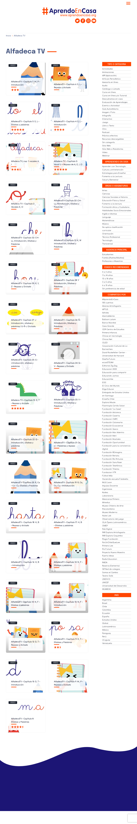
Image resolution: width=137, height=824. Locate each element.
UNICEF (105, 582)
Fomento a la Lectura (112, 176)
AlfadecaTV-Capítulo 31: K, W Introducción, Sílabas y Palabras (67, 243)
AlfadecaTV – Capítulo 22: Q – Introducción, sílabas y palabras (24, 443)
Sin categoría (108, 142)
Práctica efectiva (110, 136)
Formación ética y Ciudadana (115, 207)
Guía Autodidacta (110, 109)
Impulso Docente (110, 486)
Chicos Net (107, 339)
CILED (105, 343)
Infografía (106, 116)
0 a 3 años (107, 272)
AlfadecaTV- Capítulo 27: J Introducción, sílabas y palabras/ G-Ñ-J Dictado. (23, 323)
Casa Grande (108, 326)
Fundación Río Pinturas (112, 459)
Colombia (106, 610)
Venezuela (107, 643)
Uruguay (106, 640)
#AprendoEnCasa (110, 299)
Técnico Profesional (111, 237)
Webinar (106, 156)
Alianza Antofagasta (111, 306)
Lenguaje (106, 217)
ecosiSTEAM (107, 362)
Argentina (106, 600)
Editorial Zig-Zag (109, 366)
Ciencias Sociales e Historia (115, 197)
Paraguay (106, 633)
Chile (104, 607)
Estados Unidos (109, 620)
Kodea (105, 492)
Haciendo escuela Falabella (115, 479)
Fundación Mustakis (111, 439)
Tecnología (107, 240)
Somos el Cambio (110, 572)
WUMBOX (106, 589)
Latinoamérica (109, 627)
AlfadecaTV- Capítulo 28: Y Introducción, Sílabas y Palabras (66, 283)
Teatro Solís (107, 576)
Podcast (106, 132)
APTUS (105, 309)
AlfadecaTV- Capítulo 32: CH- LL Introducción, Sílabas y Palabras (25, 241)
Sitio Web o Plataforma (112, 149)
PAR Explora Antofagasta (113, 532)
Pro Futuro (107, 549)
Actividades (107, 69)
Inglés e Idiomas (109, 214)
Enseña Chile (108, 399)
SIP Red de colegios (111, 569)
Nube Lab (106, 516)
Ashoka (105, 313)
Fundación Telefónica (112, 466)
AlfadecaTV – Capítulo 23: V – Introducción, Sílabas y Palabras (67, 403)
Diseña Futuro (108, 359)
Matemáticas (108, 221)
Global (105, 623)
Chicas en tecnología (112, 336)
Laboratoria (107, 496)
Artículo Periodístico (111, 79)
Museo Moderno (109, 512)
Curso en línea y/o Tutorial (114, 96)
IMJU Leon (107, 482)
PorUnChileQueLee (111, 542)
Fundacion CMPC (110, 419)
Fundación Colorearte (112, 422)
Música (105, 224)
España (105, 617)
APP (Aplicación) (109, 76)
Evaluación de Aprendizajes (115, 102)
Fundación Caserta (111, 416)
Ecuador (106, 613)
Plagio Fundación (110, 539)
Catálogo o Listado (111, 89)
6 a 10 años (107, 285)
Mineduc (106, 502)
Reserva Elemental (111, 566)
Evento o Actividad (110, 106)
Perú (104, 637)
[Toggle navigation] (128, 3)
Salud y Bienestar (110, 180)
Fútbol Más (107, 476)
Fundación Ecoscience (112, 426)
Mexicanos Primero (110, 499)
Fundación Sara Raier (112, 462)
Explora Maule (108, 402)
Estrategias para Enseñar (114, 173)
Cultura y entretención (112, 170)
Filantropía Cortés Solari (113, 406)
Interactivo (107, 119)
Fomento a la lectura (112, 204)
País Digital (107, 529)
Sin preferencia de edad (113, 289)
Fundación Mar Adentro (113, 432)
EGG (104, 382)
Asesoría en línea (110, 82)
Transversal (107, 244)
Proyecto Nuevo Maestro (113, 552)
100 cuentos (107, 303)
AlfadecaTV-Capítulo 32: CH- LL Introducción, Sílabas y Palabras (67, 204)
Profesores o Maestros (112, 261)
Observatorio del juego (113, 519)
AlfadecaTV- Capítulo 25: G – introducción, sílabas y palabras (24, 363)
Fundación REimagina (112, 452)
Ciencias (106, 194)
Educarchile (107, 379)
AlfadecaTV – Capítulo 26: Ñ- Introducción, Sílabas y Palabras (67, 323)
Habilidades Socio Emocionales (116, 211)
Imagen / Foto (108, 112)
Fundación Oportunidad (113, 442)
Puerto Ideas (108, 556)
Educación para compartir (114, 372)
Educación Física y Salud (113, 200)
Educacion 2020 (109, 369)
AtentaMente (108, 316)
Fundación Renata (110, 456)
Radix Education (109, 559)
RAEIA (104, 562)
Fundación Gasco (110, 429)
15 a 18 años (107, 279)
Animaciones (108, 72)
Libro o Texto (108, 126)
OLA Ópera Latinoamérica (114, 522)
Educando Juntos (110, 376)
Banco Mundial (109, 323)
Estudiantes (107, 254)
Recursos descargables (113, 139)
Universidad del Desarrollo (114, 586)
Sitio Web (106, 146)
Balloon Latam (109, 319)
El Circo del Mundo (111, 386)
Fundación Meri (109, 436)
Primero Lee (107, 546)
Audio (104, 86)
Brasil (104, 603)
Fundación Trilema (110, 469)
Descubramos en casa (112, 99)
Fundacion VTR (109, 472)
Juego (105, 122)
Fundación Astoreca (111, 412)
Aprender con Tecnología (114, 166)
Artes (104, 190)
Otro (104, 129)
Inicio (8, 36)
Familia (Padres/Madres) (113, 258)
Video (13, 65)
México (105, 630)
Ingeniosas (107, 489)
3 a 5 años (107, 282)
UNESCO (106, 579)
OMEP (105, 526)
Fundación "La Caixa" (111, 409)
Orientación (107, 234)
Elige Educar (108, 389)
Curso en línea (109, 92)
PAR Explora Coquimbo (112, 536)
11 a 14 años (107, 275)
